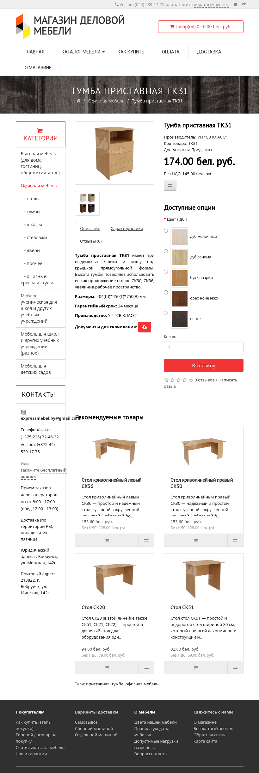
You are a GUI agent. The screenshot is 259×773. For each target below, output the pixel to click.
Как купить (131, 51)
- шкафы (31, 224)
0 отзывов (204, 380)
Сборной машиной (94, 728)
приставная (97, 684)
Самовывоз (86, 722)
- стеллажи (34, 237)
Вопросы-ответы (151, 754)
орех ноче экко (191, 298)
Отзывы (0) (91, 241)
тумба (117, 684)
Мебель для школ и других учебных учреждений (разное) (40, 343)
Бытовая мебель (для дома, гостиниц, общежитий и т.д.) (40, 163)
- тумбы (30, 211)
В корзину (203, 365)
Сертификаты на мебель (40, 747)
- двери (30, 250)
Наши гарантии (31, 754)
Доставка (209, 51)
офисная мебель (142, 684)
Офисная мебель (106, 101)
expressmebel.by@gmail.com (50, 418)
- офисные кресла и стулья (38, 279)
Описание (90, 228)
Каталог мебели (81, 51)
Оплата (171, 51)
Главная (34, 51)
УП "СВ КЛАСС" (212, 137)
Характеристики (127, 228)
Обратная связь (209, 735)
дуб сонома (187, 257)
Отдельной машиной (96, 735)
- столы (30, 198)
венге (182, 319)
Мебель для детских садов (36, 369)
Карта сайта (205, 741)
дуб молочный (190, 236)
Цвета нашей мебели (155, 722)
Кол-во (170, 336)
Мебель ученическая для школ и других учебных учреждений (39, 308)
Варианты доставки (96, 712)
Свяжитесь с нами (213, 712)
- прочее (32, 263)
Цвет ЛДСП (177, 219)
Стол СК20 (93, 607)
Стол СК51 (182, 607)
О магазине (38, 67)
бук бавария (188, 278)
